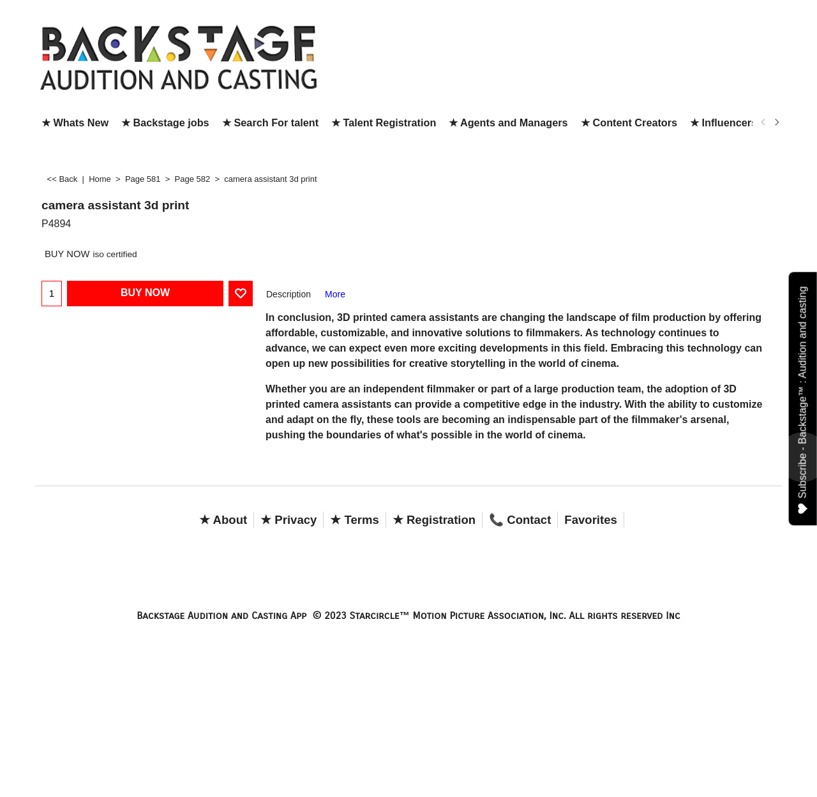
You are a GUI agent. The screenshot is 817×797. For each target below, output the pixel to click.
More (335, 294)
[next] (776, 122)
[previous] (763, 122)
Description (288, 294)
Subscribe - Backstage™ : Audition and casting (803, 400)
